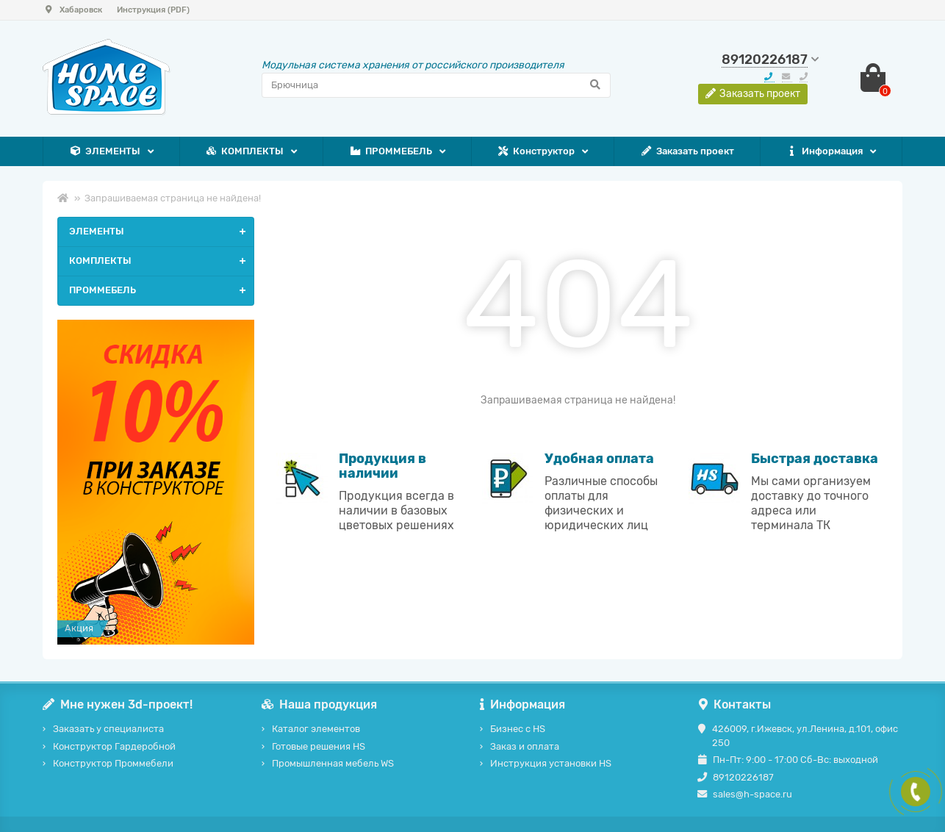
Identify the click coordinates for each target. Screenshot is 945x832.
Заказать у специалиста (108, 728)
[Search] (436, 85)
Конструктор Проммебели (113, 763)
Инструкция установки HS (550, 763)
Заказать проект (687, 152)
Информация (824, 152)
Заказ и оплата (524, 746)
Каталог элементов (316, 728)
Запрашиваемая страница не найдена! (173, 198)
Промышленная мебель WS (333, 763)
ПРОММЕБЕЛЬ (390, 152)
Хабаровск (72, 10)
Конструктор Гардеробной (114, 746)
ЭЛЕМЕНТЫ (104, 152)
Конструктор (536, 152)
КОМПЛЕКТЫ (244, 152)
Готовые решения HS (318, 746)
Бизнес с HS (517, 728)
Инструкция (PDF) (153, 10)
